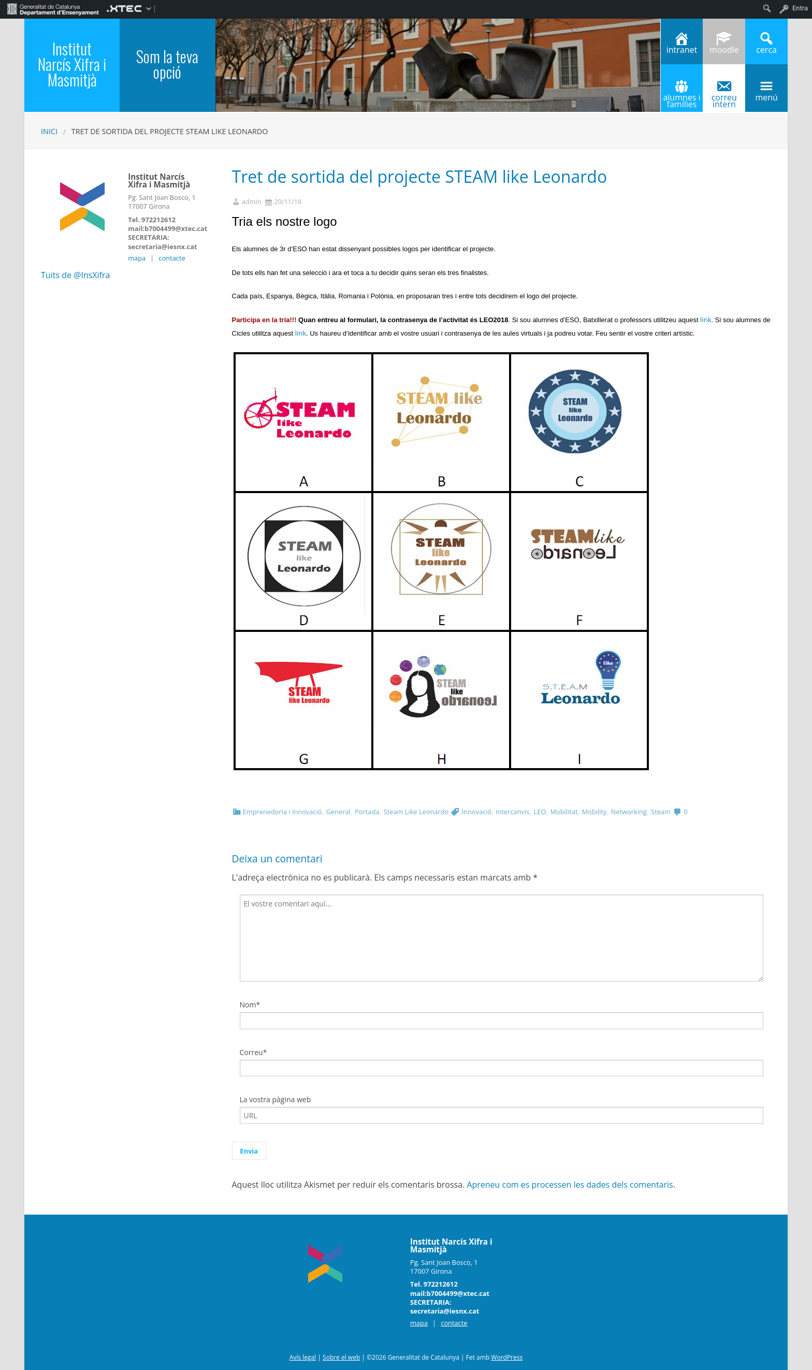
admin (252, 201)
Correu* (253, 1052)
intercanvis (512, 811)
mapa (137, 258)
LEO (540, 811)
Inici (49, 131)
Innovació (477, 811)
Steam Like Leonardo (416, 811)
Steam (661, 811)
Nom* (250, 1005)
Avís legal (302, 1357)
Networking (629, 811)
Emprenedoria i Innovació (282, 811)
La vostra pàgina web (275, 1099)
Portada (367, 811)
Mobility (594, 811)
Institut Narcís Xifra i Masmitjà (72, 64)
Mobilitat (564, 811)
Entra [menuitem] (800, 8)
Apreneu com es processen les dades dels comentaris (570, 1184)
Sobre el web (341, 1357)
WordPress (507, 1357)
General (338, 811)
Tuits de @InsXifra (75, 275)
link (705, 319)
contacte (172, 258)
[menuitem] (53, 8)
